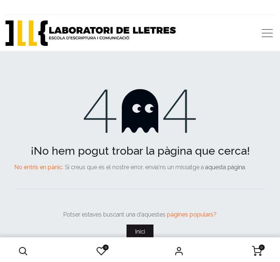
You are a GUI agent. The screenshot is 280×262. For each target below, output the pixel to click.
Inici (140, 231)
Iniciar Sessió (179, 251)
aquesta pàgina (225, 167)
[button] (23, 251)
